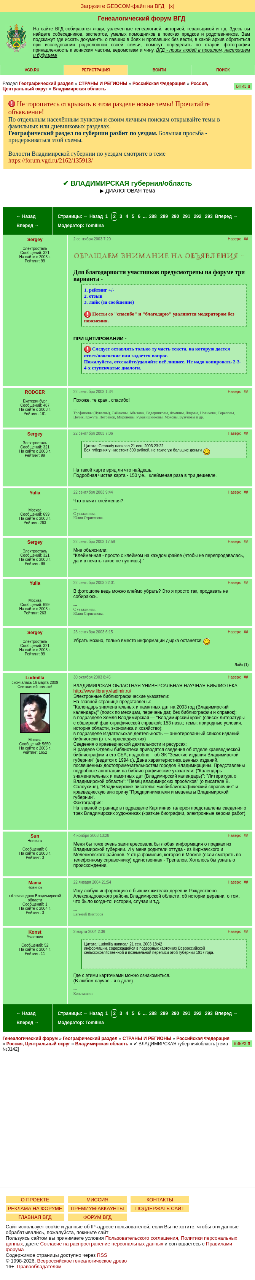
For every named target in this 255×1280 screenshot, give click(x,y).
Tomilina (95, 225)
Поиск (223, 70)
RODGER (35, 392)
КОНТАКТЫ (160, 1200)
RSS (102, 1255)
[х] (171, 6)
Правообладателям (39, 1266)
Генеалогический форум (30, 1038)
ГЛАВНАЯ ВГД (35, 1217)
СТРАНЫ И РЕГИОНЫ (102, 83)
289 (164, 216)
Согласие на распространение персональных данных (101, 1244)
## (246, 239)
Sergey (35, 239)
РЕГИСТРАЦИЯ (95, 70)
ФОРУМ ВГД (97, 1217)
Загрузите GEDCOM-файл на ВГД (122, 6)
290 (175, 216)
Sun (34, 836)
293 (209, 216)
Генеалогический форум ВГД (141, 18)
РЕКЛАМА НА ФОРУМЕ (35, 1208)
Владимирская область (79, 89)
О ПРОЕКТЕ (35, 1200)
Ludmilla (35, 677)
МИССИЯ (97, 1200)
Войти (159, 70)
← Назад (26, 216)
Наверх (234, 239)
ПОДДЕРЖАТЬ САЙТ (160, 1208)
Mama (35, 882)
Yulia (35, 493)
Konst (35, 932)
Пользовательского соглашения (141, 1238)
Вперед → (27, 225)
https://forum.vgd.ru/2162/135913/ (50, 160)
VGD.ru (32, 70)
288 (153, 216)
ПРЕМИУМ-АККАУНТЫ (97, 1208)
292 (197, 216)
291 (186, 216)
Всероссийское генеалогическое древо (82, 1261)
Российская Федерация (159, 83)
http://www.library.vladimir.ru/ (102, 691)
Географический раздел (46, 83)
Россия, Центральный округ (38, 1043)
